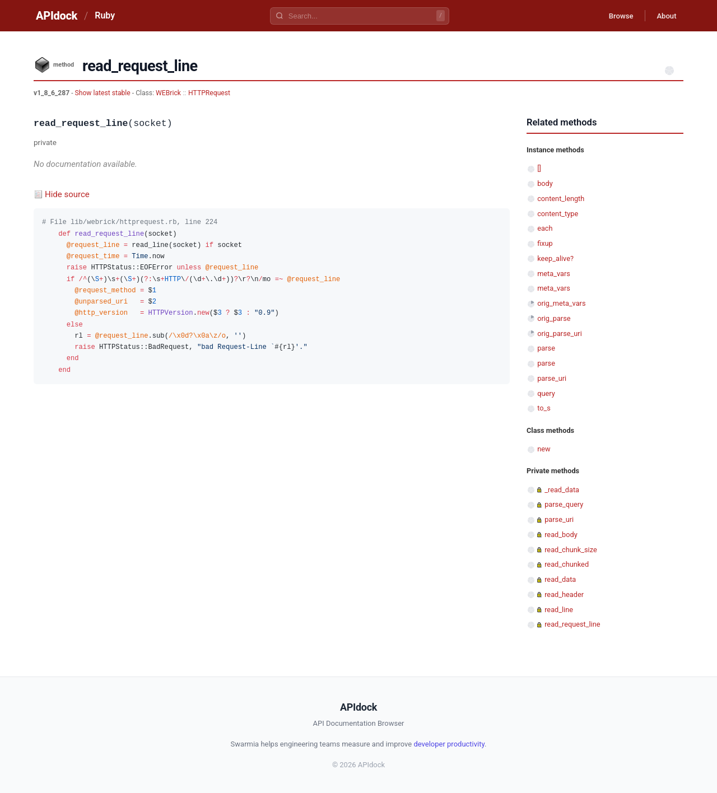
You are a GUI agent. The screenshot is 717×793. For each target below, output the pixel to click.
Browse (613, 15)
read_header (564, 594)
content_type (557, 213)
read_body (561, 534)
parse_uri (551, 378)
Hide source (67, 194)
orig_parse (553, 318)
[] (539, 168)
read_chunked (566, 564)
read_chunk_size (570, 549)
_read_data (561, 490)
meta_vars (553, 273)
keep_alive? (555, 258)
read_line (558, 609)
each (544, 228)
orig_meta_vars (561, 303)
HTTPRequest (209, 93)
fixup (545, 243)
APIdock (56, 15)
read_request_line (572, 624)
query (546, 393)
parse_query (563, 504)
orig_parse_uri (559, 333)
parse (546, 348)
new (543, 449)
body (545, 183)
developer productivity (449, 744)
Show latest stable (103, 93)
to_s (544, 408)
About (663, 15)
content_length (560, 198)
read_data (560, 579)
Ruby (105, 15)
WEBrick (168, 93)
